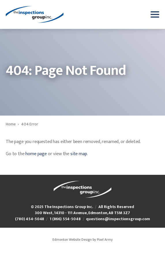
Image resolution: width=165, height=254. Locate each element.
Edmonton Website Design (72, 239)
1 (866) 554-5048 (65, 219)
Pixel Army (105, 239)
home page (36, 154)
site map (78, 154)
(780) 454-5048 (29, 219)
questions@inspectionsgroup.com (118, 219)
